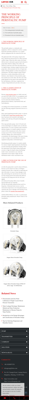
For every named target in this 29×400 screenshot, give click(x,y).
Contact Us (5, 360)
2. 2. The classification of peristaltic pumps (12, 32)
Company (5, 342)
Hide (13, 27)
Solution (5, 347)
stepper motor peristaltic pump (16, 115)
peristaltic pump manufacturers (17, 191)
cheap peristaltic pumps (11, 94)
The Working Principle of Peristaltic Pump (11, 7)
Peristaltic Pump (14, 231)
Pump (4, 331)
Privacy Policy (6, 393)
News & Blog (9, 6)
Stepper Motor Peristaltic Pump (14, 257)
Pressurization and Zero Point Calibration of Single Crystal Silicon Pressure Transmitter (13, 300)
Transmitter (7, 336)
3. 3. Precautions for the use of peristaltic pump (13, 35)
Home (3, 6)
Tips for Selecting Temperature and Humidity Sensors (12, 322)
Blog (14, 6)
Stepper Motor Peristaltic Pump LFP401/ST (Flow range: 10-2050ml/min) (14, 284)
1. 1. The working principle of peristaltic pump (13, 30)
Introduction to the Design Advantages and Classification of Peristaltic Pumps (13, 316)
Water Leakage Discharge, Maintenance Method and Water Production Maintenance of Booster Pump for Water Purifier (14, 309)
